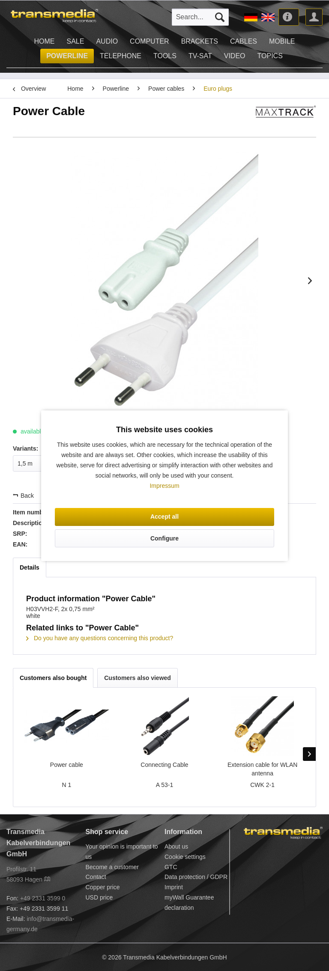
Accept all (164, 516)
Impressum (164, 485)
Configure (164, 538)
